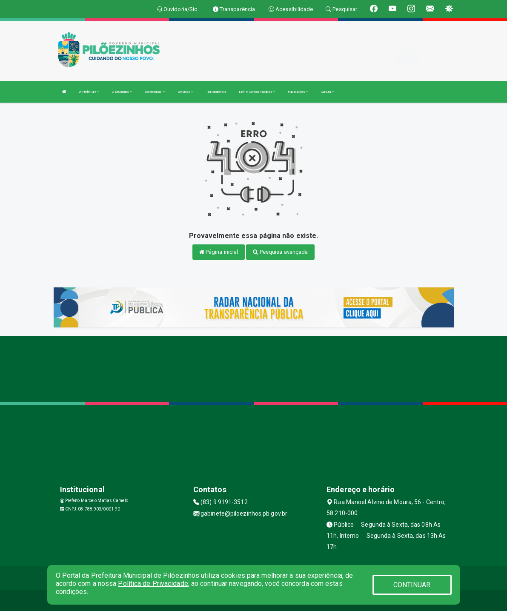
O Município (122, 92)
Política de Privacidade (153, 583)
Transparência (216, 92)
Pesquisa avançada (280, 252)
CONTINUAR (412, 585)
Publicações (298, 92)
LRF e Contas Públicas (257, 92)
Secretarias (154, 92)
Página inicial (218, 252)
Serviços (185, 92)
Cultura (327, 92)
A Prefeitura (89, 92)
